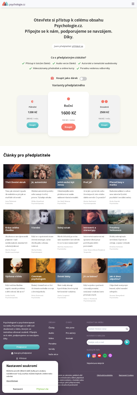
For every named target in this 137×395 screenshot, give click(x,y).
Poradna (52, 343)
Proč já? (87, 182)
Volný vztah (64, 227)
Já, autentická (39, 182)
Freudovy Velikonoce (115, 229)
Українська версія (95, 363)
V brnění (35, 227)
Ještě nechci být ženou (66, 183)
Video (51, 338)
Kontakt (69, 338)
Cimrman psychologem (38, 277)
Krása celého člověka (12, 229)
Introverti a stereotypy (89, 229)
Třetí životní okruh (15, 182)
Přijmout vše (42, 389)
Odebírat (127, 342)
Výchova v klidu (13, 276)
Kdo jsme (70, 327)
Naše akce (53, 354)
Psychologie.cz (13, 4)
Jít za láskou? (90, 276)
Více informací (12, 381)
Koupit (32, 125)
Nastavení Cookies (126, 375)
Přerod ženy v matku (117, 183)
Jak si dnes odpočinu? (115, 277)
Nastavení (18, 389)
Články (52, 327)
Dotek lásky (64, 276)
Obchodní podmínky (105, 375)
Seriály (52, 349)
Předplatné (21, 347)
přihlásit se (77, 46)
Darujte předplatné (21, 353)
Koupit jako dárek (69, 78)
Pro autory (71, 333)
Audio (51, 333)
